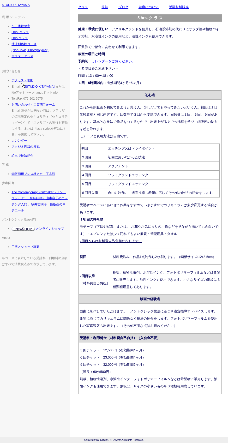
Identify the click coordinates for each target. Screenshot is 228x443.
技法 (105, 7)
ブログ (123, 7)
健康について (148, 7)
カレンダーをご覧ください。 (113, 61)
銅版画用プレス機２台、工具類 (33, 174)
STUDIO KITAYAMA (16, 5)
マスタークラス (22, 56)
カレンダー (19, 140)
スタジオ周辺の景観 (26, 146)
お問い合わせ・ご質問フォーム (33, 104)
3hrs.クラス (20, 38)
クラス (83, 7)
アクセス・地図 (22, 80)
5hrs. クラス (20, 32)
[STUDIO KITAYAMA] (38, 86)
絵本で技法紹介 (22, 155)
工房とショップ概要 (26, 247)
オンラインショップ (38, 228)
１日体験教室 (21, 26)
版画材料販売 (179, 7)
